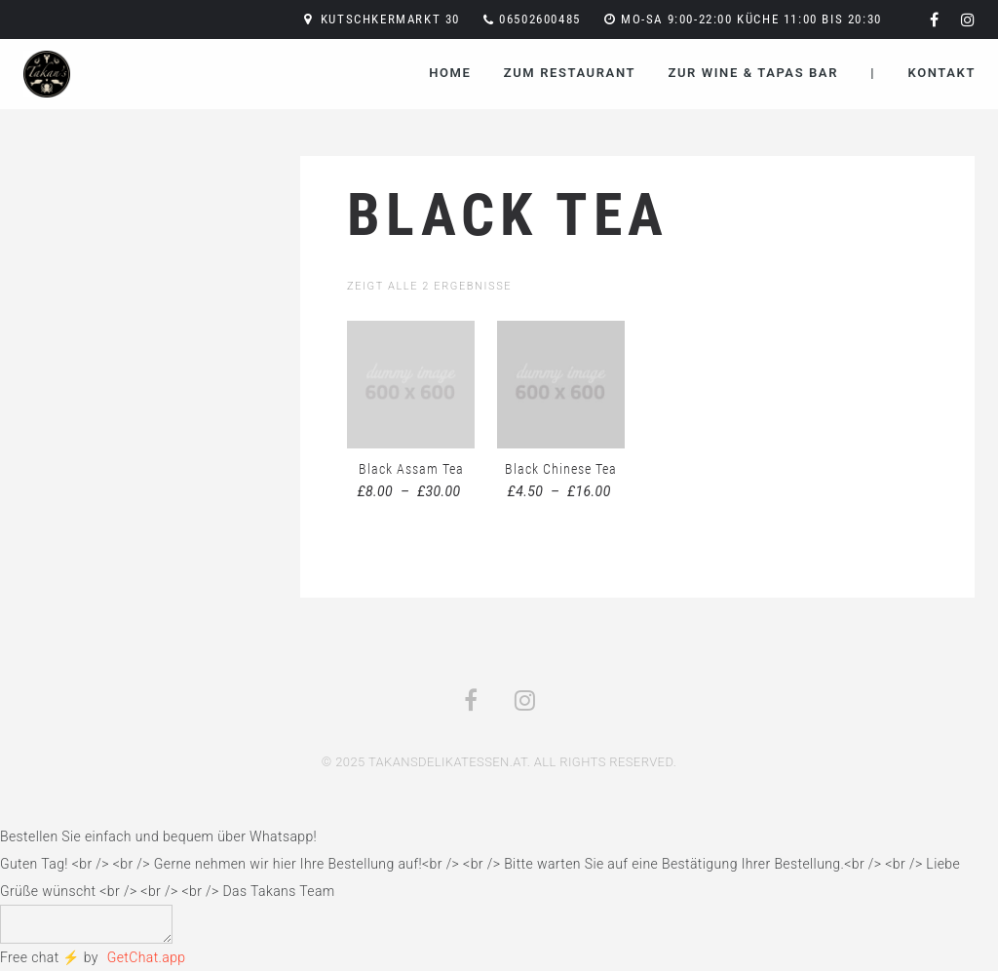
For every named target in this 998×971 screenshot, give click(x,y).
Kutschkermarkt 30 (390, 19)
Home (450, 72)
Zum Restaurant (569, 72)
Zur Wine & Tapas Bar (753, 72)
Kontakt (942, 72)
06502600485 (540, 19)
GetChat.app (146, 957)
